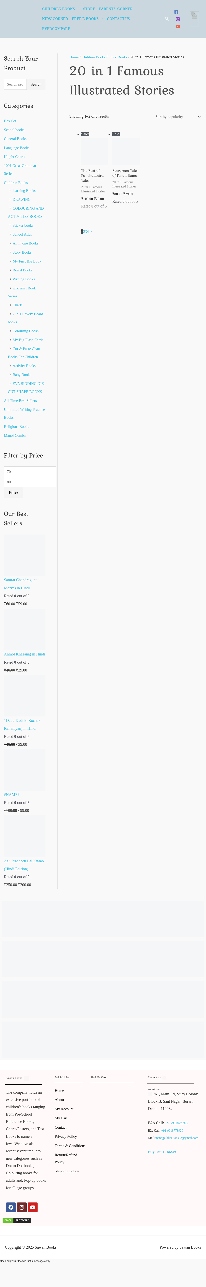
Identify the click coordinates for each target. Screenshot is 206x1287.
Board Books (23, 269)
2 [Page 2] (84, 232)
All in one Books (26, 243)
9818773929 (180, 1130)
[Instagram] (177, 19)
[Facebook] (176, 12)
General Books (15, 139)
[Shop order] (176, 117)
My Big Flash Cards (29, 339)
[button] (167, 18)
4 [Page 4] (88, 232)
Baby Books (22, 373)
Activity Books (25, 364)
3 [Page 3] (86, 232)
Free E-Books (85, 19)
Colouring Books (26, 330)
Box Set (10, 121)
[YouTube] (177, 26)
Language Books (17, 148)
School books (14, 130)
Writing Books (24, 278)
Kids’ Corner (55, 19)
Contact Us (118, 19)
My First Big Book (28, 261)
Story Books (22, 252)
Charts (18, 304)
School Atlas (23, 234)
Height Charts (15, 157)
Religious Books (17, 433)
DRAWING (22, 199)
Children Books (58, 9)
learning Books (25, 190)
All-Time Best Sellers (21, 407)
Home (74, 57)
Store (89, 9)
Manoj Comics (15, 442)
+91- (169, 1130)
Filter (13, 500)
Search (36, 85)
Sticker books (23, 225)
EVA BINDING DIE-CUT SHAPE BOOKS (23, 390)
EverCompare (56, 29)
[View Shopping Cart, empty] (194, 18)
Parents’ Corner (116, 9)
